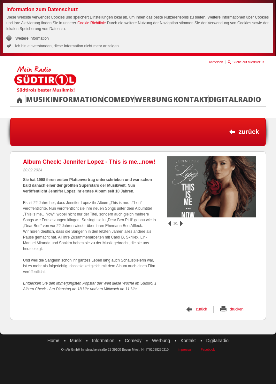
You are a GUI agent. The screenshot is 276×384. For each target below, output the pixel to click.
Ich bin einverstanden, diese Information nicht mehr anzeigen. (67, 46)
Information (76, 99)
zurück (249, 132)
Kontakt (190, 99)
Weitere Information (32, 38)
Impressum (185, 349)
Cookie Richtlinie (91, 23)
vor (181, 223)
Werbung (154, 99)
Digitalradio (235, 99)
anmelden (216, 62)
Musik (38, 99)
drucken (236, 309)
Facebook (208, 349)
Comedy (119, 99)
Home (53, 340)
